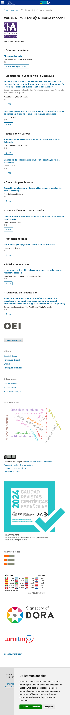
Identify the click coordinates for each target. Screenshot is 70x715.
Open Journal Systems (13, 654)
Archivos (14, 10)
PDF (9, 104)
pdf (9, 283)
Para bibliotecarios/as (12, 391)
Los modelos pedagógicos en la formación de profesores (29, 244)
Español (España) (11, 356)
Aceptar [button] (24, 707)
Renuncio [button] (36, 707)
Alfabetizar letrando (13, 56)
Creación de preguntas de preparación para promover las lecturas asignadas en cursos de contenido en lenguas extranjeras (34, 112)
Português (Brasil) (12, 360)
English (7, 364)
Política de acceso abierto (15, 468)
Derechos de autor (12, 471)
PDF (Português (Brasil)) (17, 66)
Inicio (6, 10)
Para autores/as (10, 387)
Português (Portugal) (13, 367)
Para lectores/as (10, 383)
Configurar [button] (48, 707)
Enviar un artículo (13, 340)
